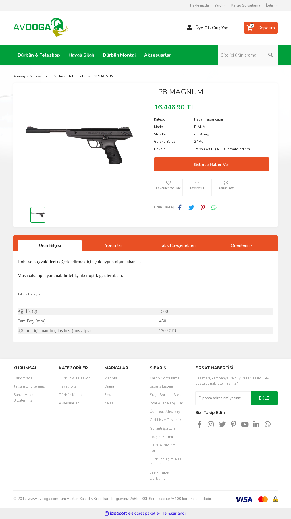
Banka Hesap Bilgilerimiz (24, 397)
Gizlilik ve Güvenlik (165, 420)
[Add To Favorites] (168, 187)
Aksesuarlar (69, 403)
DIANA (199, 127)
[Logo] (41, 27)
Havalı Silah (69, 386)
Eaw (107, 395)
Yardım (220, 5)
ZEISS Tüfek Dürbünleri (159, 476)
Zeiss (108, 403)
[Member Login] (189, 28)
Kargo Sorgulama (245, 5)
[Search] (248, 55)
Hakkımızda (199, 5)
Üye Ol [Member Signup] (202, 28)
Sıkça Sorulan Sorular (168, 395)
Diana (109, 386)
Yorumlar (113, 245)
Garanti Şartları (162, 428)
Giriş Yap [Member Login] (220, 28)
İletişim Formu (161, 436)
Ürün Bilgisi (50, 245)
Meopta (110, 378)
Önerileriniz (241, 245)
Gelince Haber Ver (211, 164)
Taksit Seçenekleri (178, 245)
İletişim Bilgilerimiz (29, 386)
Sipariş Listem (161, 386)
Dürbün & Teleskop (75, 378)
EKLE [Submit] (264, 398)
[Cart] (261, 28)
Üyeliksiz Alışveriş (165, 411)
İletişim (272, 5)
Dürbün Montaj (71, 395)
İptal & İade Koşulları (167, 403)
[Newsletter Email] (223, 398)
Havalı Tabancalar (208, 119)
